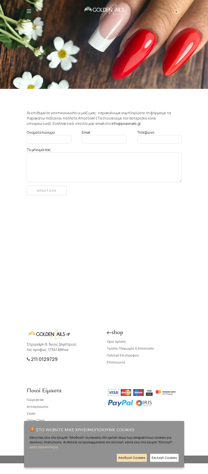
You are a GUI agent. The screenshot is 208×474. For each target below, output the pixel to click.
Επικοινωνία (116, 362)
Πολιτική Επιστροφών (123, 355)
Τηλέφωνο (145, 132)
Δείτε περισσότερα (44, 447)
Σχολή (31, 413)
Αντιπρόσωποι (37, 406)
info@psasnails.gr (126, 123)
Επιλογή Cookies (164, 458)
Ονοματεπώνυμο (41, 132)
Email (86, 132)
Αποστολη (46, 191)
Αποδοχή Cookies (131, 458)
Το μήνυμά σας (39, 149)
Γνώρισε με (35, 400)
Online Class (36, 420)
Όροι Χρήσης (116, 341)
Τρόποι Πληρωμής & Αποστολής (130, 348)
